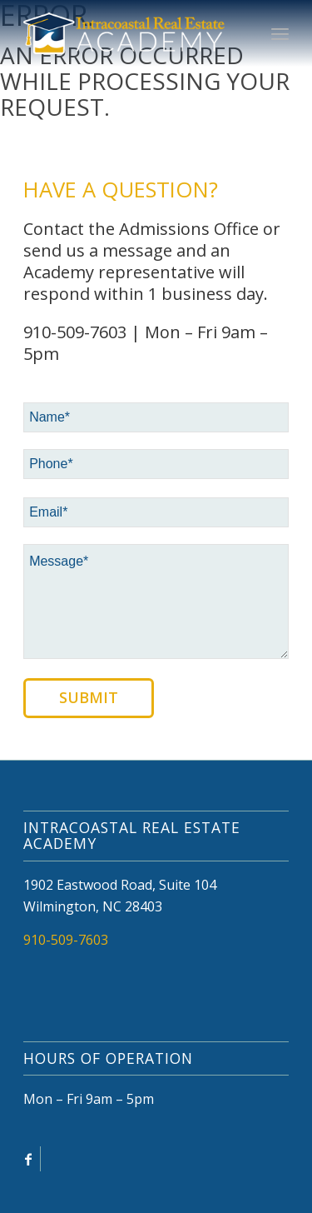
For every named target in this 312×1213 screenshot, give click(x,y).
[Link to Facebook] (28, 1158)
